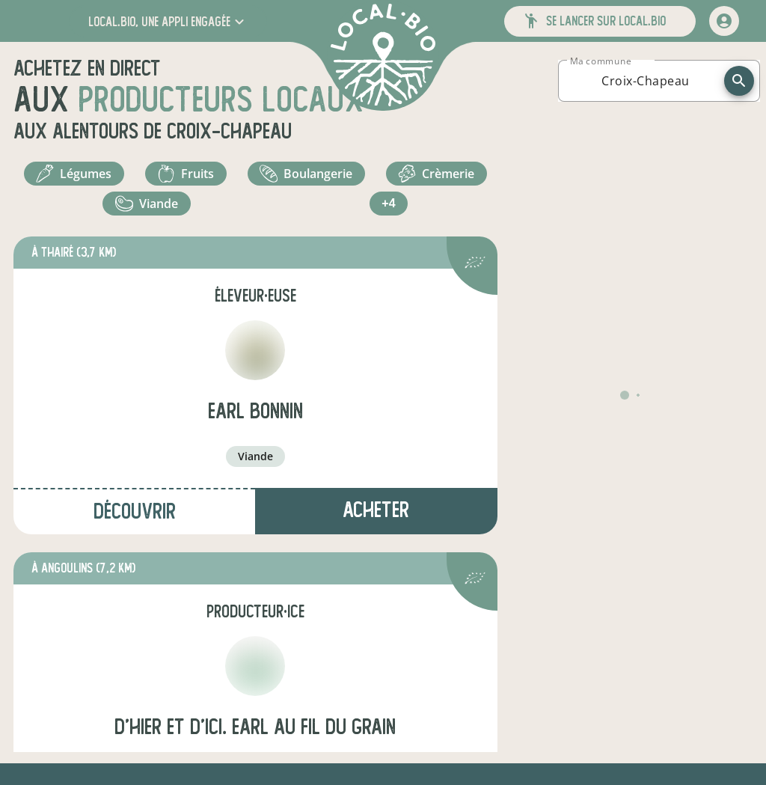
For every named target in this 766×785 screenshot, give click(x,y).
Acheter (376, 510)
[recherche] (739, 81)
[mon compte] (724, 21)
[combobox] (645, 81)
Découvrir (135, 511)
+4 (388, 203)
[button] (168, 21)
